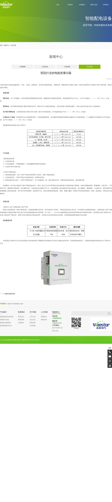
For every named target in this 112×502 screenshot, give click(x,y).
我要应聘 (44, 319)
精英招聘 (21, 319)
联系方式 (21, 316)
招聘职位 (44, 316)
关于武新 (32, 312)
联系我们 (21, 312)
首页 (1, 45)
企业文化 (32, 319)
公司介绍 (32, 316)
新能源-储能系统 (5, 322)
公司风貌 (32, 325)
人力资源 (44, 312)
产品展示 (3, 312)
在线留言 (21, 322)
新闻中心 (6, 45)
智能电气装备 (4, 319)
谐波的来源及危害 (10, 294)
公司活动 (45, 67)
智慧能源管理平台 (6, 325)
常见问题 (90, 67)
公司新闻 (22, 67)
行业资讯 (67, 67)
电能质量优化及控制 (6, 316)
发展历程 (32, 322)
